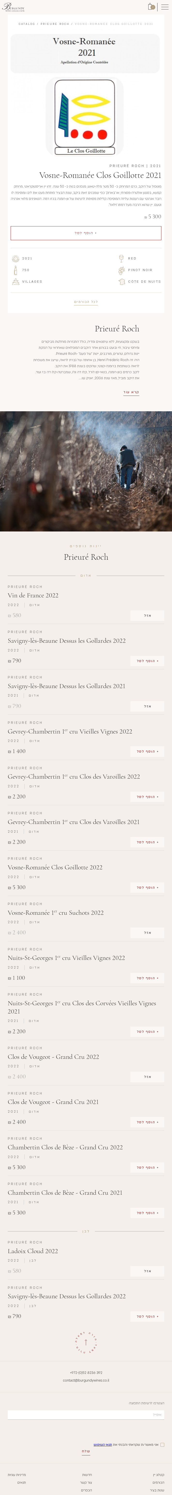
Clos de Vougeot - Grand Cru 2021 (53, 1102)
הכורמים (158, 1482)
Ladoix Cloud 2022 (33, 1251)
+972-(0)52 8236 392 (86, 1372)
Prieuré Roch (55, 24)
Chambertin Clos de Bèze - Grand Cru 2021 (65, 1193)
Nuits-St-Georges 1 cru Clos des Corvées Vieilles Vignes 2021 (82, 1007)
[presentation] (127, 1431)
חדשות (87, 1475)
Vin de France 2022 (33, 595)
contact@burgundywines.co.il (86, 1380)
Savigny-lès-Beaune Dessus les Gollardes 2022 (67, 641)
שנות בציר (157, 1490)
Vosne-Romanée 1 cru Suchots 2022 (56, 913)
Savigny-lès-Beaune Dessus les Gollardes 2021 (66, 686)
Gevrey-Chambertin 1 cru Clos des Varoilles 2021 (74, 822)
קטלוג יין (158, 1475)
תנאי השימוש (103, 1444)
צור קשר (86, 1482)
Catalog (27, 24)
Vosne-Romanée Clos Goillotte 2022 (55, 867)
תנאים (21, 1482)
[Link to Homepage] (13, 7)
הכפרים (86, 1490)
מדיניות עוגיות (17, 1475)
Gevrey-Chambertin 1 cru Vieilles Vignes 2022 (70, 731)
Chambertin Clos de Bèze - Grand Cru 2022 (65, 1147)
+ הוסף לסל (86, 233)
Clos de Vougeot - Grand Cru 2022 (53, 1057)
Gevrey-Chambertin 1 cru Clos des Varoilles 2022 (74, 777)
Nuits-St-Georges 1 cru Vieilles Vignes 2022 (66, 958)
